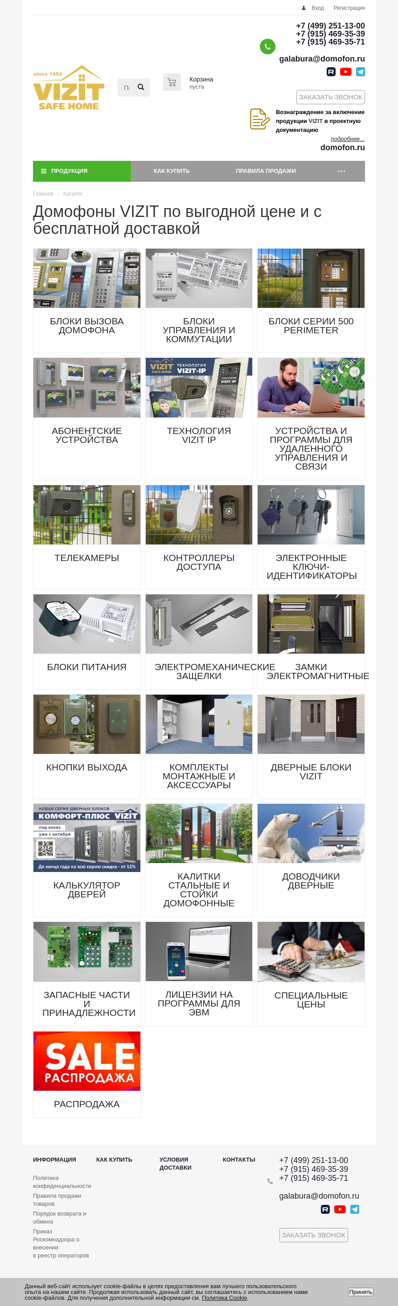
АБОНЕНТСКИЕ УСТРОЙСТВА (87, 435)
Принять (360, 1292)
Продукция (69, 171)
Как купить (172, 171)
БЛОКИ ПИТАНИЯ (87, 667)
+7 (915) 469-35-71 (330, 42)
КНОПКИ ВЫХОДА (86, 767)
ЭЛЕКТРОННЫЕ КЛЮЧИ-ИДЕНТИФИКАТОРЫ (312, 567)
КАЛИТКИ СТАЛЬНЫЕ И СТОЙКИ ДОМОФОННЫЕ (199, 889)
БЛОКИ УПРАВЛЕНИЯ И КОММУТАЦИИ (199, 330)
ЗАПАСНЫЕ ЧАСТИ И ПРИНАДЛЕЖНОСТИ (88, 1004)
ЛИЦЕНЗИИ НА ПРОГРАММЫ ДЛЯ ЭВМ (199, 1003)
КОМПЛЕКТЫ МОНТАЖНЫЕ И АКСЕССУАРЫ (199, 776)
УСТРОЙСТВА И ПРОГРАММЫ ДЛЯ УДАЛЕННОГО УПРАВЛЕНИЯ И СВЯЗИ (311, 448)
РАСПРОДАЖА (86, 1104)
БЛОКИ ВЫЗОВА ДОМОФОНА (87, 325)
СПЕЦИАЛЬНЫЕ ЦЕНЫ (311, 999)
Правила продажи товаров (57, 1199)
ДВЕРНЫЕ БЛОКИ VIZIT (311, 771)
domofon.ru (342, 147)
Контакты (239, 1159)
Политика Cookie (224, 1297)
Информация (54, 1159)
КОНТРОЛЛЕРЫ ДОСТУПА (198, 562)
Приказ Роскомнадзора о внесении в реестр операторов (61, 1243)
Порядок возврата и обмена (59, 1217)
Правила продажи (266, 171)
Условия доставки (176, 1163)
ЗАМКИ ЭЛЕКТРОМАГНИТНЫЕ (318, 671)
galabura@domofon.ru (322, 59)
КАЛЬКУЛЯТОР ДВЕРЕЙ (87, 889)
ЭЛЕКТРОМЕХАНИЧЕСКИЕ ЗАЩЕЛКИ (215, 671)
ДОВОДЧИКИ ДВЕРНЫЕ (311, 880)
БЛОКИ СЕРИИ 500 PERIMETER (310, 325)
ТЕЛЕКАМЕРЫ (86, 558)
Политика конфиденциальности (62, 1182)
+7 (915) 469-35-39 (330, 34)
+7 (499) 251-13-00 (330, 26)
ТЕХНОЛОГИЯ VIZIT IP (199, 435)
